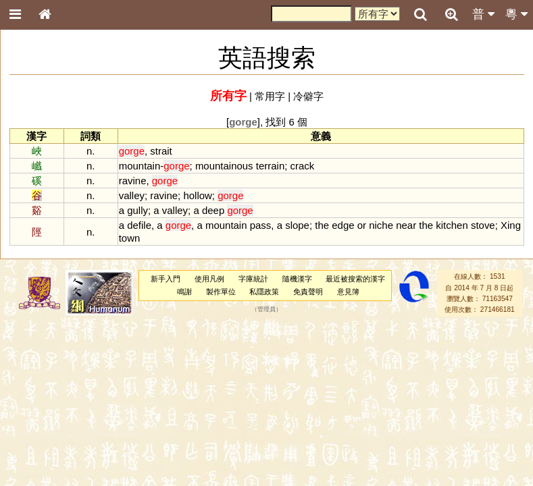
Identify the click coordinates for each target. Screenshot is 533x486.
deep (213, 210)
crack (302, 165)
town (130, 238)
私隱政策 (264, 292)
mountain (140, 165)
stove (483, 225)
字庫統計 (253, 279)
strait (161, 151)
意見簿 (348, 292)
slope (297, 225)
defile (139, 225)
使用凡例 (209, 279)
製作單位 (221, 292)
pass (261, 225)
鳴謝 (184, 292)
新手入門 (165, 279)
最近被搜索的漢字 (355, 279)
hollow (197, 195)
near (406, 225)
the (322, 225)
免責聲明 (308, 292)
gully (137, 210)
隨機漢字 (297, 279)
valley (132, 195)
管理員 (266, 309)
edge (343, 225)
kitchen (451, 225)
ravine (133, 180)
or (361, 225)
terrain (270, 165)
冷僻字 (308, 96)
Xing (511, 225)
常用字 (270, 96)
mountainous (224, 165)
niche (381, 225)
